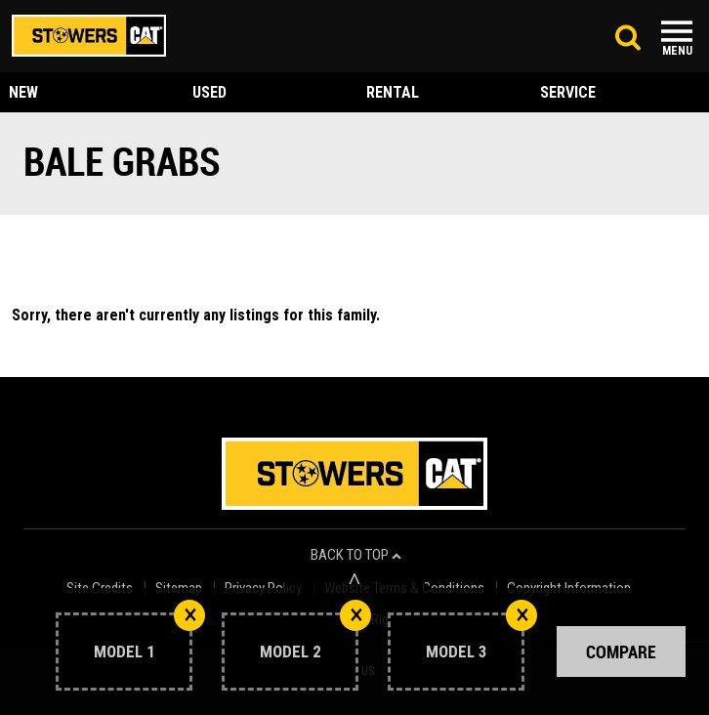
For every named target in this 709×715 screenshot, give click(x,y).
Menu (677, 51)
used (209, 92)
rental (392, 92)
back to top (356, 555)
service (568, 92)
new (23, 92)
